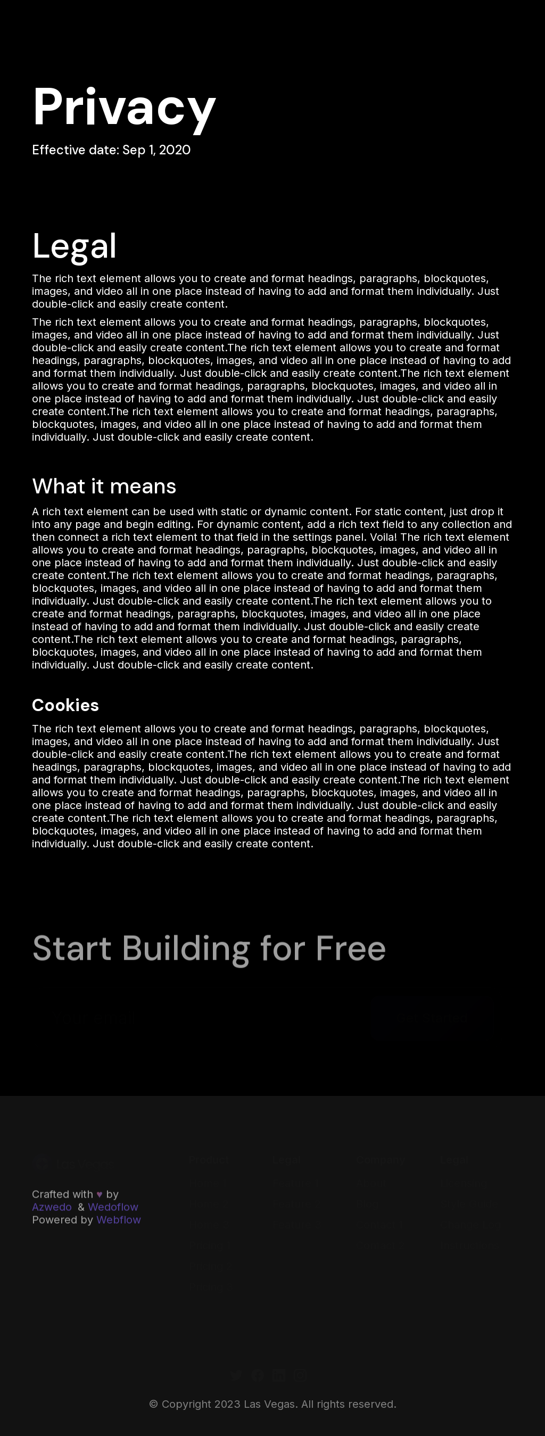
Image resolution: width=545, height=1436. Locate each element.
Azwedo (52, 1207)
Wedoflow (113, 1207)
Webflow (118, 1220)
